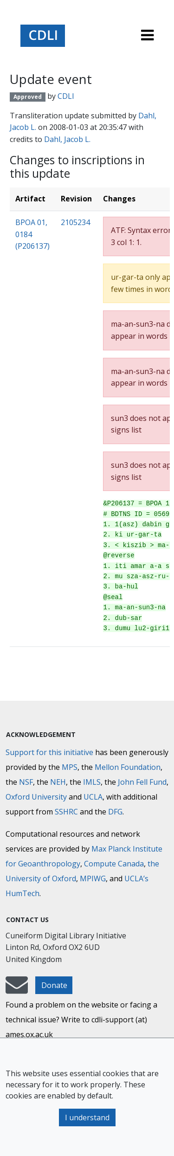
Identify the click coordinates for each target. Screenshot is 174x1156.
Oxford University (36, 797)
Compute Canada (114, 864)
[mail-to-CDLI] (17, 989)
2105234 (75, 222)
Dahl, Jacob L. (67, 139)
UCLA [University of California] (93, 797)
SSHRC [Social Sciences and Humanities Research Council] (66, 812)
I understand (87, 1117)
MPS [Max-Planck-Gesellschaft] (69, 767)
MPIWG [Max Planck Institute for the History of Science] (93, 878)
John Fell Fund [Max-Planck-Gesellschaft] (142, 782)
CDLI (66, 96)
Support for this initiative (49, 752)
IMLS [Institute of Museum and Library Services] (92, 782)
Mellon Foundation (128, 767)
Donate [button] (54, 985)
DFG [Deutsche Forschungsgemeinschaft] (115, 812)
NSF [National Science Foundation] (26, 782)
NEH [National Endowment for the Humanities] (58, 782)
